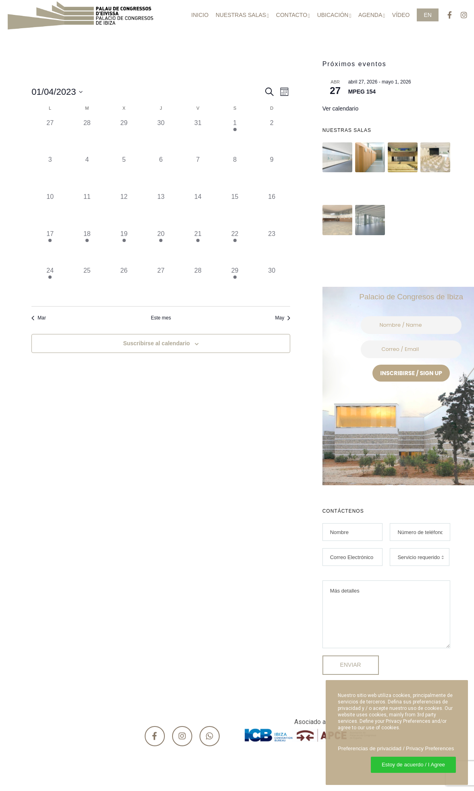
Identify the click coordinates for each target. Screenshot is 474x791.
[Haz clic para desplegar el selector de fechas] (57, 91)
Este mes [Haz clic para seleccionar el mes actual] (161, 318)
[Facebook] (446, 15)
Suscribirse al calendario (156, 343)
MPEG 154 (362, 91)
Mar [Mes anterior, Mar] (38, 318)
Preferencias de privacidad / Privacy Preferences (396, 748)
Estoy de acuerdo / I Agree (413, 765)
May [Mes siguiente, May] (282, 318)
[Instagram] (460, 15)
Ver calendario (340, 108)
